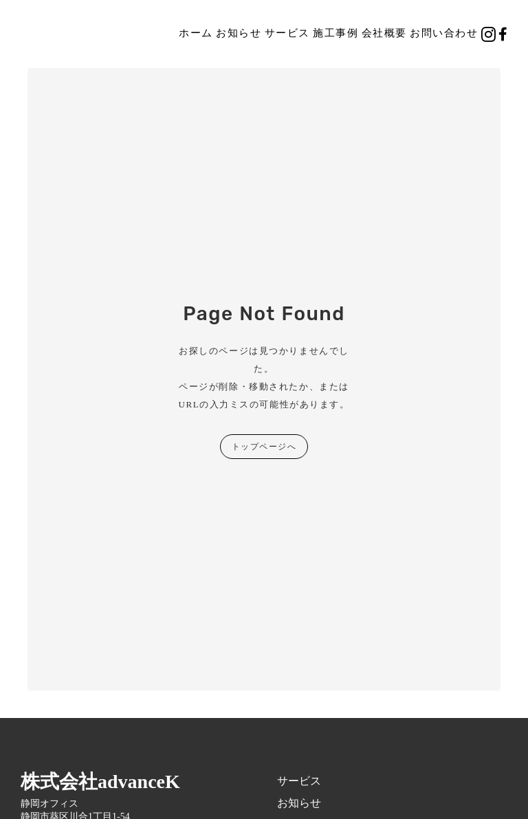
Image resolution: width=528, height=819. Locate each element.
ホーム (196, 32)
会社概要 (384, 32)
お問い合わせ (444, 32)
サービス (287, 32)
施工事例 (335, 32)
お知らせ (238, 32)
